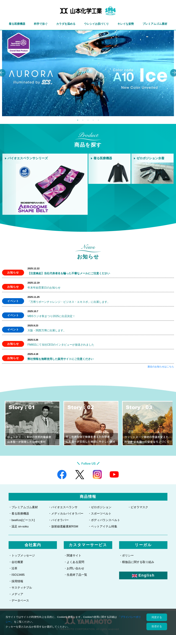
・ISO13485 (17, 574)
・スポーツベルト (99, 513)
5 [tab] (98, 120)
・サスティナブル (20, 587)
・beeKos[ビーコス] (22, 520)
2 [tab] (83, 120)
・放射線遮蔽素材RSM (63, 526)
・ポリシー (126, 555)
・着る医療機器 (19, 513)
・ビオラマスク (138, 507)
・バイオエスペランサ (63, 507)
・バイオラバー (58, 520)
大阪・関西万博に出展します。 (47, 330)
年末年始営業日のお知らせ (44, 287)
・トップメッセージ (22, 555)
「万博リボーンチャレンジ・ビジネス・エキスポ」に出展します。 (69, 301)
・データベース (19, 600)
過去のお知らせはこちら (160, 366)
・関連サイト (72, 555)
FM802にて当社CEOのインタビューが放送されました (61, 344)
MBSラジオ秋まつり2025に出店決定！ (51, 316)
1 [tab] (77, 120)
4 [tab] (93, 120)
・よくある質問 (74, 562)
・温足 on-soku (19, 526)
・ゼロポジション (99, 507)
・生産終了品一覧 (75, 574)
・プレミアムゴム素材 (23, 507)
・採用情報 (16, 581)
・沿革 (13, 568)
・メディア (16, 594)
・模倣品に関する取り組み (136, 562)
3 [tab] (88, 120)
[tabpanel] (88, 73)
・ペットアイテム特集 (102, 526)
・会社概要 (16, 562)
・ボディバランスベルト (104, 520)
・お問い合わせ (74, 568)
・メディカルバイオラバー (65, 513)
